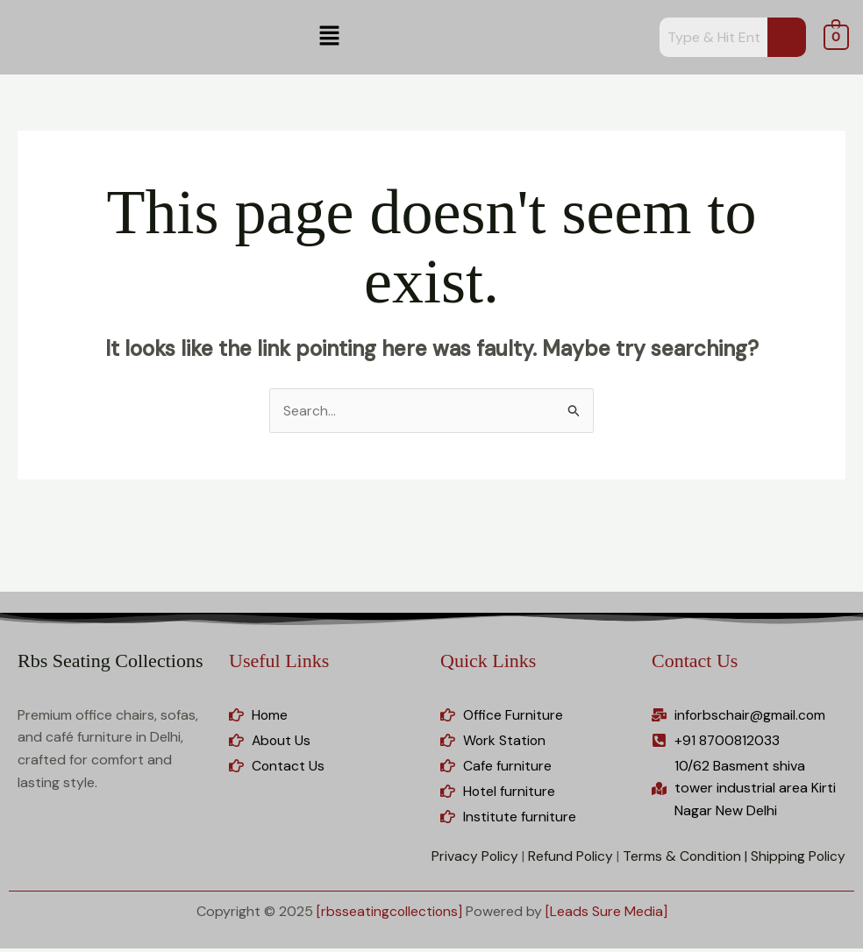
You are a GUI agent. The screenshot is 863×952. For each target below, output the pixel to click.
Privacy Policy (471, 858)
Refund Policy (567, 858)
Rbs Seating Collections (110, 661)
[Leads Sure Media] (607, 914)
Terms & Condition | (683, 858)
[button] (329, 37)
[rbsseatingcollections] (389, 914)
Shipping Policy (797, 858)
